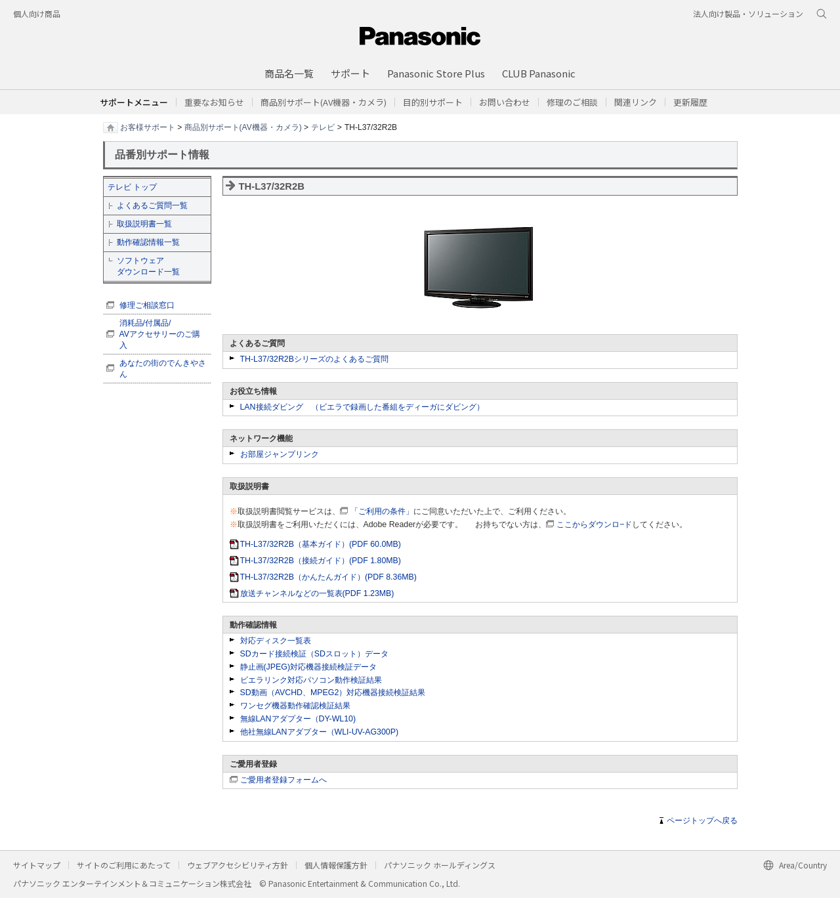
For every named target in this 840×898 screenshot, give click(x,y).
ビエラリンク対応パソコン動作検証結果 (311, 680)
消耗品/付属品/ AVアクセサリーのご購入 (160, 334)
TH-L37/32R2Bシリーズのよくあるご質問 (314, 359)
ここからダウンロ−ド (594, 524)
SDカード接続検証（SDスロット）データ (314, 653)
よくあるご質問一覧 (152, 205)
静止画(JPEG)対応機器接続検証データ (308, 667)
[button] (433, 102)
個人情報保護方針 (336, 864)
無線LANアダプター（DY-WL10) (298, 718)
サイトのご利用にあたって (124, 864)
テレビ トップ (132, 187)
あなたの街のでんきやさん (162, 368)
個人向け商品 (36, 13)
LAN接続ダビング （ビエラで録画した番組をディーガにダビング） (362, 407)
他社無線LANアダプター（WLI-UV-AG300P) (319, 732)
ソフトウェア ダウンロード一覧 (148, 266)
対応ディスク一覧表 (275, 640)
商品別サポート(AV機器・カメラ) (243, 126)
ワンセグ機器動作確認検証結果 (295, 705)
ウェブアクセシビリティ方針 (237, 864)
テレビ (323, 126)
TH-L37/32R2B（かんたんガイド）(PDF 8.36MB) (328, 577)
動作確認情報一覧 (148, 242)
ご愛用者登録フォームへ (283, 779)
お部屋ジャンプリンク (279, 454)
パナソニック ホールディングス (439, 864)
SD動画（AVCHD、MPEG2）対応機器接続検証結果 (333, 692)
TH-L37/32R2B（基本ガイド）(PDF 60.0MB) (320, 544)
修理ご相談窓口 (147, 305)
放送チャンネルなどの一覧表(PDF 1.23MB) (317, 593)
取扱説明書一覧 (144, 223)
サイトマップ (36, 864)
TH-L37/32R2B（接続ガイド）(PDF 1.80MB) (320, 560)
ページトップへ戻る (702, 820)
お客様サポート (147, 126)
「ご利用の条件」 (381, 511)
